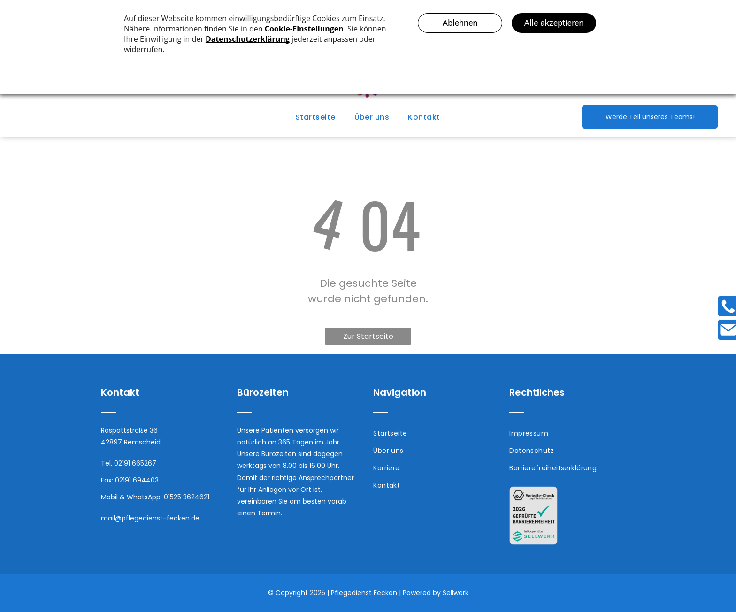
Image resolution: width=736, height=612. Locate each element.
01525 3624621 (186, 497)
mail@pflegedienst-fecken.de (150, 518)
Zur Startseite (368, 336)
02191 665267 (135, 463)
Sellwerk (455, 592)
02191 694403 (137, 480)
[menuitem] (315, 117)
